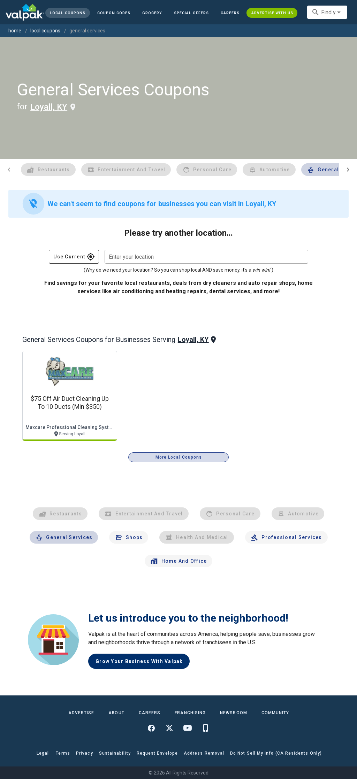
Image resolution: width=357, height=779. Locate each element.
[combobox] (327, 12)
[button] (191, 13)
